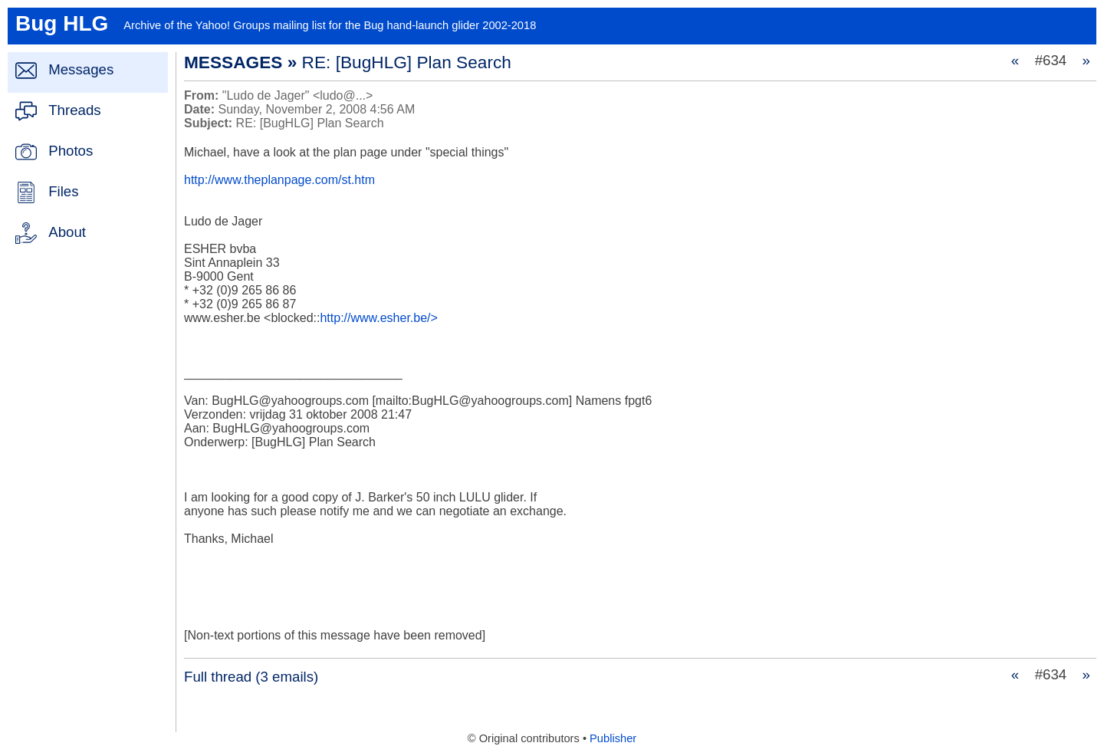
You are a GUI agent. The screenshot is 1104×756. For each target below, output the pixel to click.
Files (63, 191)
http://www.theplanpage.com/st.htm (279, 179)
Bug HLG (61, 23)
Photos (70, 151)
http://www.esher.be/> (378, 317)
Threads (74, 110)
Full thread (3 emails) (251, 677)
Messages (80, 69)
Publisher (613, 738)
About (67, 232)
